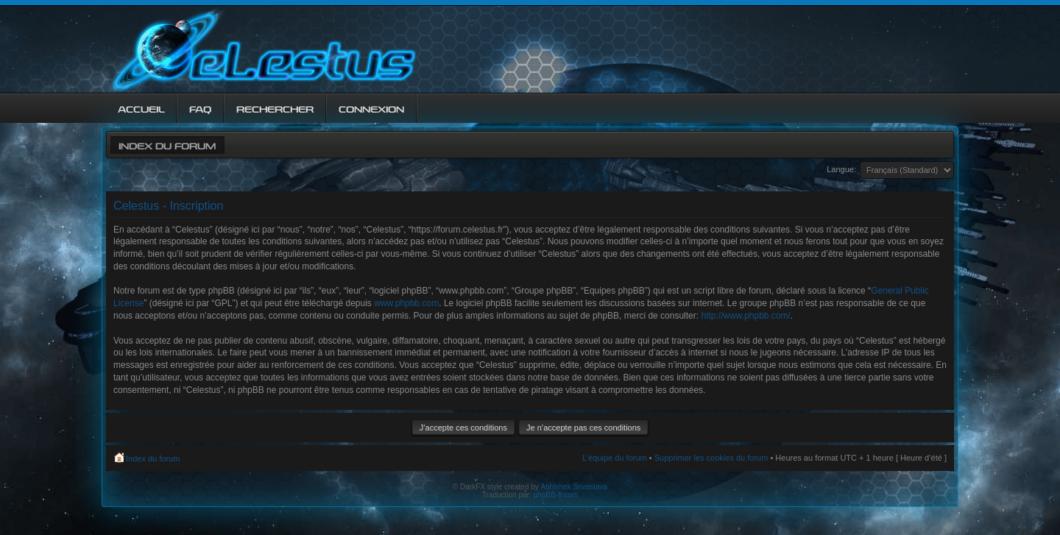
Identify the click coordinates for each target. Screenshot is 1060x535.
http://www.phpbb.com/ (745, 316)
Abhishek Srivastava (574, 487)
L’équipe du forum (614, 457)
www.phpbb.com (406, 303)
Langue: (841, 169)
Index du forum (167, 145)
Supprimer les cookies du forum (711, 457)
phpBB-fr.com (556, 495)
